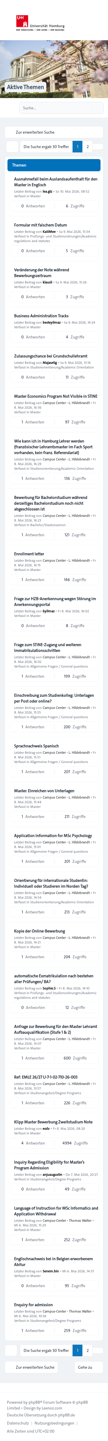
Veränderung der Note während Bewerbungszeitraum (41, 273)
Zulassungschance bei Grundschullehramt (50, 356)
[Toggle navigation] (101, 20)
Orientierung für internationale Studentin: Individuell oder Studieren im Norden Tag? (51, 883)
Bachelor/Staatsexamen (48, 524)
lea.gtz (47, 191)
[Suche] (87, 108)
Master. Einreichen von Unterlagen (44, 791)
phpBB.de (66, 1415)
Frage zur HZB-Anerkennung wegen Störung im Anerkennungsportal (55, 601)
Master (35, 195)
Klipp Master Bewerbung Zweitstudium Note (53, 1122)
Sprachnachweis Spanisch (36, 746)
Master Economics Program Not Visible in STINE (55, 396)
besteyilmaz (51, 322)
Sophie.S (49, 988)
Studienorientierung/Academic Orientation (62, 367)
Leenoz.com (52, 1408)
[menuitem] (18, 1423)
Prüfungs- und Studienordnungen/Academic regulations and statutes (55, 238)
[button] (97, 146)
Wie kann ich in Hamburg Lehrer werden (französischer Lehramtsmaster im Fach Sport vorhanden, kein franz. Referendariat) (53, 447)
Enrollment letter (29, 554)
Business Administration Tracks (41, 316)
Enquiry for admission (33, 1305)
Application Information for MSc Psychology (53, 836)
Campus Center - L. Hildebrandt (66, 402)
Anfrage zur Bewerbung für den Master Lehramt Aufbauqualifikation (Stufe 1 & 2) (55, 1029)
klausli (47, 282)
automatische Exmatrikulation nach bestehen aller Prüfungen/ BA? (53, 979)
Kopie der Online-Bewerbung (39, 931)
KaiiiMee (49, 231)
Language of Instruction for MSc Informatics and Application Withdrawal (56, 1211)
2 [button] (88, 147)
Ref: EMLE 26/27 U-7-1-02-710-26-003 (45, 1077)
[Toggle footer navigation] (7, 1387)
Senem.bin (51, 1271)
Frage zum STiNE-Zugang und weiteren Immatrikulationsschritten (47, 647)
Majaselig (50, 362)
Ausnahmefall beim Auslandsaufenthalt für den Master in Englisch (55, 182)
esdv (46, 1128)
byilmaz (48, 610)
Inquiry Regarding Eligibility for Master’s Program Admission (49, 1165)
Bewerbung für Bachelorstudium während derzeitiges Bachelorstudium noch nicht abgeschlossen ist (50, 503)
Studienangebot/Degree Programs (55, 1092)
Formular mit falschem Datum (40, 225)
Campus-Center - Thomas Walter (67, 1220)
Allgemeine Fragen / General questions (59, 666)
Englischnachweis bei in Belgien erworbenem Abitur (53, 1261)
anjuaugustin (52, 1174)
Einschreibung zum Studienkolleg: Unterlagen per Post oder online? (54, 698)
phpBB (34, 1402)
